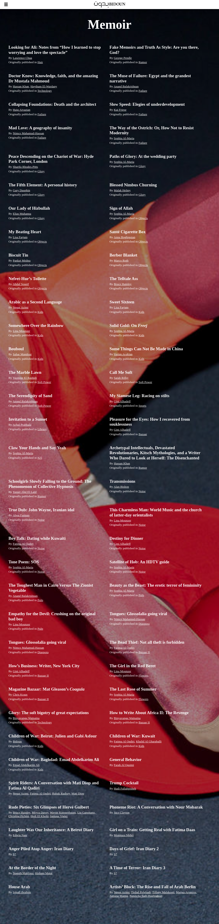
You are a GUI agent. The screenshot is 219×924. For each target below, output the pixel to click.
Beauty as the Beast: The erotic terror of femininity (156, 585)
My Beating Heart (24, 231)
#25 (40, 457)
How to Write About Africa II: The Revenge (149, 712)
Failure (143, 90)
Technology (44, 90)
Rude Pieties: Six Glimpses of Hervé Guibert (48, 807)
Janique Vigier (59, 816)
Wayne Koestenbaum (63, 812)
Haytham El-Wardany (44, 86)
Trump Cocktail (124, 782)
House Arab (19, 886)
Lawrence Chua (22, 58)
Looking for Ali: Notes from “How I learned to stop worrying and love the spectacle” (54, 50)
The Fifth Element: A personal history (42, 184)
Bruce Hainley (123, 284)
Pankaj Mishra (21, 260)
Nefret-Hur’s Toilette (27, 278)
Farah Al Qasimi (124, 765)
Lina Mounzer (21, 331)
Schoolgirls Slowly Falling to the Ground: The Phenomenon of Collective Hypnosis (49, 484)
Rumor (143, 62)
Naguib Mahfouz (23, 873)
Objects (143, 218)
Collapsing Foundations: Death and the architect (52, 104)
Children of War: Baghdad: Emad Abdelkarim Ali (53, 759)
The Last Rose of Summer (133, 689)
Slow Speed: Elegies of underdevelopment (147, 104)
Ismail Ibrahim (22, 892)
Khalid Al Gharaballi (148, 741)
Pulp (40, 600)
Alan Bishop (121, 486)
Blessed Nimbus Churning (133, 184)
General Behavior (126, 759)
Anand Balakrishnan (126, 86)
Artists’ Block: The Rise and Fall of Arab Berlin (153, 886)
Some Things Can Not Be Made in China (146, 348)
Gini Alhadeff (122, 401)
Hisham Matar (44, 873)
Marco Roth (121, 260)
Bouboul (16, 348)
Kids (40, 312)
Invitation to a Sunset (27, 419)
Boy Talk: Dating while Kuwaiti (36, 538)
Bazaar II (144, 652)
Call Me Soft (121, 372)
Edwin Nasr (20, 835)
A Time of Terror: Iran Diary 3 (137, 867)
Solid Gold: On (128, 325)
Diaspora (144, 623)
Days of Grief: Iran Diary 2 (134, 848)
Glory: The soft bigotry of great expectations (48, 712)
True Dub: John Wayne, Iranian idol (41, 509)
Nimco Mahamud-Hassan (28, 133)
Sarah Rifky (121, 377)
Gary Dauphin (21, 190)
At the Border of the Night (32, 867)
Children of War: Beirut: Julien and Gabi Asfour (52, 736)
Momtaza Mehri (124, 835)
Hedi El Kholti (39, 816)
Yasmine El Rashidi (25, 377)
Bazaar (143, 434)
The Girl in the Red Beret (133, 665)
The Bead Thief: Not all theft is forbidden (147, 642)
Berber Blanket (123, 255)
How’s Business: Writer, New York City (43, 665)
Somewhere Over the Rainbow (35, 325)
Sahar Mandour (22, 354)
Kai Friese (120, 109)
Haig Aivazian (21, 109)
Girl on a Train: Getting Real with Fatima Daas (152, 829)
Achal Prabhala (22, 424)
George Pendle (123, 58)
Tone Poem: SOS (23, 561)
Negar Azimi (20, 307)
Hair (40, 62)
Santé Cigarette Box (128, 231)
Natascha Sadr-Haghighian (146, 896)
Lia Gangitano (86, 812)
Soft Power (44, 382)
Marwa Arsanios (186, 892)
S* (14, 854)
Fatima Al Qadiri (23, 543)
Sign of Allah (121, 208)
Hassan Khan (21, 86)
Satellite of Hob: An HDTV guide (139, 561)
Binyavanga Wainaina (26, 718)
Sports (142, 405)
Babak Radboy (61, 793)
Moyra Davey (40, 812)
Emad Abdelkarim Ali (26, 765)
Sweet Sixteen (122, 302)
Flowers (143, 675)
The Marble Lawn (24, 372)
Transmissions (122, 481)
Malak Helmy (122, 190)
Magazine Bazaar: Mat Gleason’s (46, 689)
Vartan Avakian (123, 354)
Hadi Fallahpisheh (125, 788)
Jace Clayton (122, 812)
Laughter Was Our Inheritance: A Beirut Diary (51, 829)
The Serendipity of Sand (30, 395)
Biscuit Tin (18, 255)
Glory (41, 171)
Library (42, 429)
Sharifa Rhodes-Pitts (25, 166)
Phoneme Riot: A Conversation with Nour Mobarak (156, 807)
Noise (142, 491)
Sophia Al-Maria (124, 138)
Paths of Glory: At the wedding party (143, 156)
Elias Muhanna (22, 213)
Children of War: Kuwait (132, 736)
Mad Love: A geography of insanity (40, 127)
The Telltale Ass (124, 278)
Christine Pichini (18, 816)
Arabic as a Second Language (35, 302)
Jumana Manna (119, 896)
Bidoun (17, 741)
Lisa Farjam (20, 237)
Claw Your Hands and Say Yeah (37, 447)
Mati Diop (78, 793)
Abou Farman (21, 515)
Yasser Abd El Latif (25, 492)
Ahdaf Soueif (21, 284)
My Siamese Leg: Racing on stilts (139, 395)
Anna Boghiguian (124, 237)
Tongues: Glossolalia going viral (138, 613)
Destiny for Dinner (126, 538)
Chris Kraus (20, 694)
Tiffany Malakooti (163, 892)
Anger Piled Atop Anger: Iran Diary (41, 848)
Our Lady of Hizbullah (29, 208)
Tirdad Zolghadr (141, 892)
